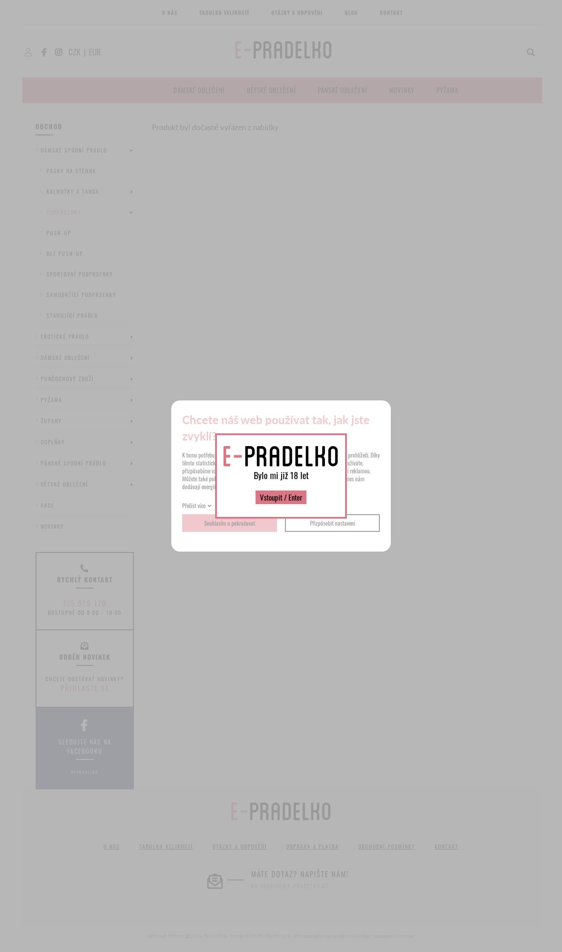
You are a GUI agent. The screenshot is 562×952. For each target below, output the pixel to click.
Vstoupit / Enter (281, 497)
